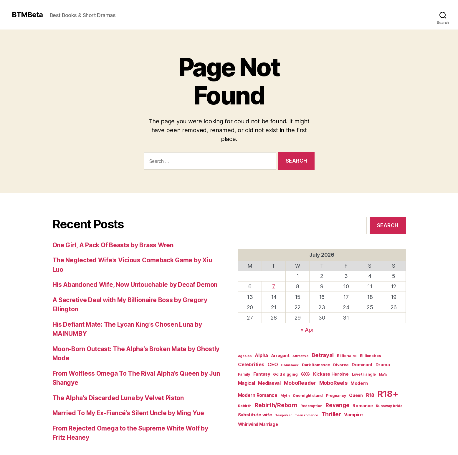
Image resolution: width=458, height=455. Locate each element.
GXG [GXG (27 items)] (305, 374)
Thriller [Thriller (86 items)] (331, 414)
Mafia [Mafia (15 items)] (383, 375)
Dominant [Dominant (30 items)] (362, 364)
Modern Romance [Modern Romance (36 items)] (257, 395)
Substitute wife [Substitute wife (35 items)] (255, 415)
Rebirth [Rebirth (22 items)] (245, 406)
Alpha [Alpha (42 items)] (261, 355)
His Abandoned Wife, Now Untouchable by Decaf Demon (135, 284)
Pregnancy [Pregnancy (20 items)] (336, 395)
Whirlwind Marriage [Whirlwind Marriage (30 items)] (258, 424)
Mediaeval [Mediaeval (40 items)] (269, 383)
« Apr (307, 330)
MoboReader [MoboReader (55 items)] (300, 383)
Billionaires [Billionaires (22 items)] (370, 355)
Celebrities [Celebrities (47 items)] (251, 364)
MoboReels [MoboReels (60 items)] (333, 383)
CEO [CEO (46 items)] (272, 364)
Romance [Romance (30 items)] (363, 405)
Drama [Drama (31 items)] (383, 364)
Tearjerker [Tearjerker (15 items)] (283, 415)
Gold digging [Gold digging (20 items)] (285, 374)
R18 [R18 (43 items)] (370, 395)
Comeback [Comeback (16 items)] (290, 365)
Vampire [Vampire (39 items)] (353, 415)
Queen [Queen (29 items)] (356, 395)
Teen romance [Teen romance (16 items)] (306, 415)
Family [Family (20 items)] (244, 374)
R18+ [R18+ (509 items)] (387, 394)
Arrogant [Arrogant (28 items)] (280, 355)
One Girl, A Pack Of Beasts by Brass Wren (112, 245)
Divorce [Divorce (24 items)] (340, 364)
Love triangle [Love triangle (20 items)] (364, 374)
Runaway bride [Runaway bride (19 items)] (389, 406)
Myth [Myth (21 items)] (285, 395)
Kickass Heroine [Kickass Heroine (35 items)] (331, 374)
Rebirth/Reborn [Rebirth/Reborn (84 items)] (275, 405)
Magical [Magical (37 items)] (246, 383)
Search (388, 225)
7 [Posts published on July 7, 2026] (273, 286)
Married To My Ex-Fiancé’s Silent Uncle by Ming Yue (128, 413)
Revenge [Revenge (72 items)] (337, 405)
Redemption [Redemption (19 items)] (311, 406)
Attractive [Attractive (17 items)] (300, 356)
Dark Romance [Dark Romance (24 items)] (316, 364)
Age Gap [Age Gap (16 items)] (245, 356)
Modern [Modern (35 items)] (359, 383)
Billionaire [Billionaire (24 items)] (347, 355)
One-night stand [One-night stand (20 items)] (308, 395)
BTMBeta (27, 14)
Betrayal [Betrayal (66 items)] (323, 355)
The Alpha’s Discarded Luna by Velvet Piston (118, 398)
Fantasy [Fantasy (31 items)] (261, 374)
